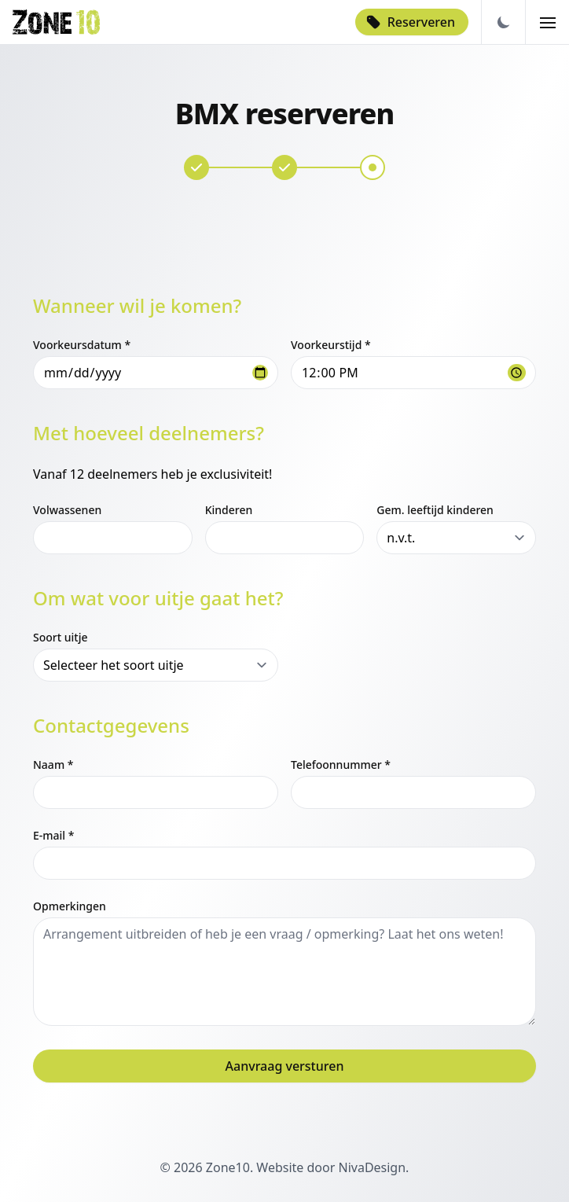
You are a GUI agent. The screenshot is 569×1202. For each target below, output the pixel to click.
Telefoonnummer (341, 764)
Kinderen (229, 509)
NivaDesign (372, 1167)
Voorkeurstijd (331, 344)
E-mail (53, 835)
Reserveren (410, 22)
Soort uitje (60, 637)
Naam (53, 764)
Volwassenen (67, 509)
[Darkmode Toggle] (503, 22)
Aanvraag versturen (285, 1066)
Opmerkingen (69, 906)
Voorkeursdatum (81, 344)
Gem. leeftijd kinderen (435, 509)
